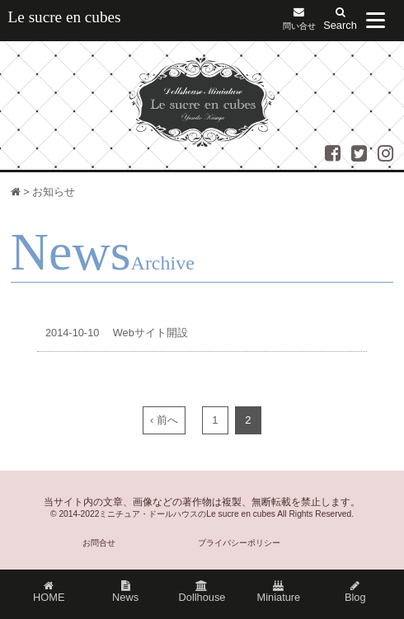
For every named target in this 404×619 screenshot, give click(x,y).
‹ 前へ (164, 420)
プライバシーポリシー (239, 542)
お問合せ (98, 542)
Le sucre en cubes (64, 17)
